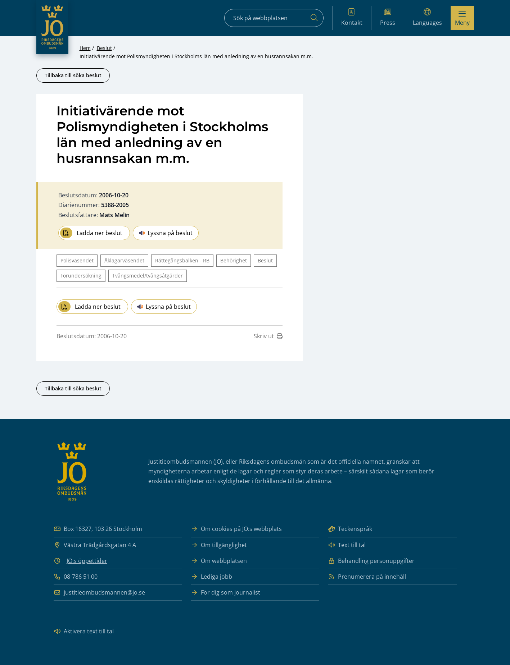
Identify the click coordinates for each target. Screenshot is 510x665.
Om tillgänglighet (219, 545)
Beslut (104, 48)
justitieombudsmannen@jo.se (99, 592)
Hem (85, 48)
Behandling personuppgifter (371, 561)
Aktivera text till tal (84, 631)
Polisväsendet (77, 260)
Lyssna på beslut (166, 233)
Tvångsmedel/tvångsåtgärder (147, 275)
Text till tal (347, 545)
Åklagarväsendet (124, 260)
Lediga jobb (211, 577)
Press (387, 17)
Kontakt (351, 17)
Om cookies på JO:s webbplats (236, 529)
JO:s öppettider (87, 561)
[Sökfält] (274, 18)
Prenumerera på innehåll (367, 577)
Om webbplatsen (219, 561)
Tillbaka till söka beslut (73, 75)
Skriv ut (268, 336)
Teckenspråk (350, 529)
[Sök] (314, 18)
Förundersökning (80, 275)
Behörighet (233, 260)
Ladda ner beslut (91, 233)
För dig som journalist (225, 592)
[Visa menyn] (462, 18)
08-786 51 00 (76, 577)
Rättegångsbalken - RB (182, 260)
